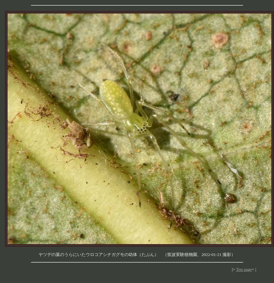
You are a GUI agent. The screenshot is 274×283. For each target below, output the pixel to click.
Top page (244, 269)
